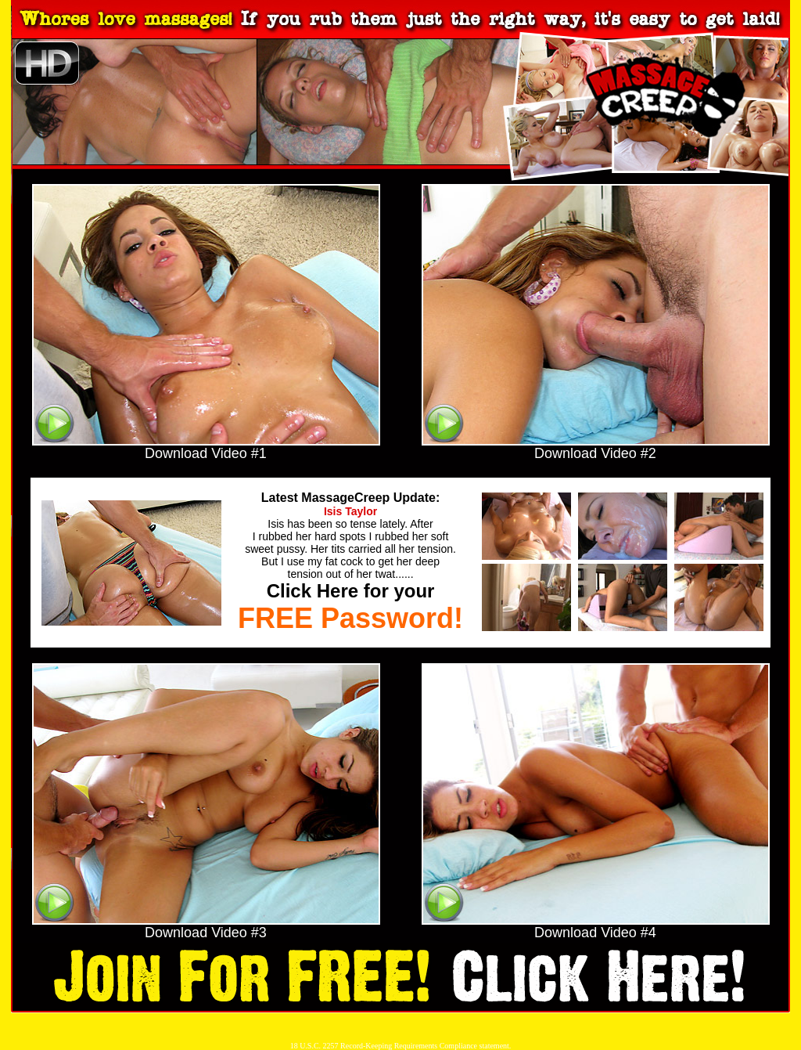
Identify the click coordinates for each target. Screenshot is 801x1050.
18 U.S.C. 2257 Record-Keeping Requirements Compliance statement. (401, 1045)
